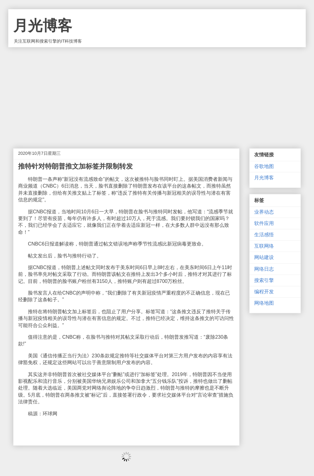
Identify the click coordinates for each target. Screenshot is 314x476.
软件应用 (264, 223)
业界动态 (264, 212)
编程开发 (264, 291)
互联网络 (264, 246)
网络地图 (264, 303)
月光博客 (42, 25)
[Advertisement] (157, 93)
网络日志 (264, 269)
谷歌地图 (264, 166)
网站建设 (264, 257)
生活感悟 (264, 234)
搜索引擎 (264, 280)
